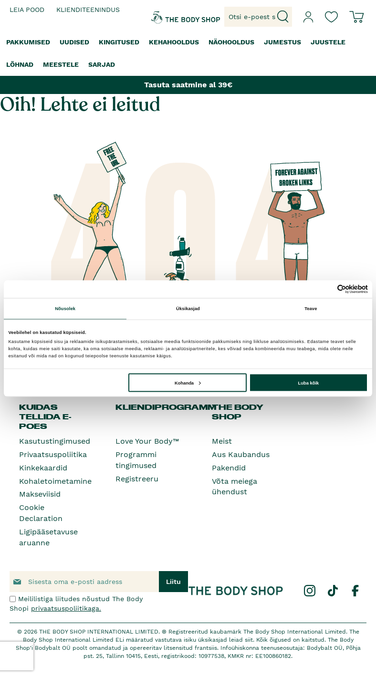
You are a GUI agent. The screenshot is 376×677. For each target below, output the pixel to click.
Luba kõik (308, 382)
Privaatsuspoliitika (53, 454)
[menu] (188, 53)
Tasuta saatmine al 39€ (188, 84)
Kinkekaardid (43, 467)
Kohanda (188, 382)
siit (249, 639)
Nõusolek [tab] (65, 308)
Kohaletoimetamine (55, 481)
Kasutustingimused (54, 441)
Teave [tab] (310, 308)
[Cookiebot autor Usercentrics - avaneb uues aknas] (326, 288)
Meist (222, 441)
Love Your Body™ (147, 441)
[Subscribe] (173, 581)
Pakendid (229, 467)
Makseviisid (40, 494)
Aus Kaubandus (241, 454)
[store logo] (164, 17)
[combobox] (258, 17)
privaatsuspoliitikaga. (66, 608)
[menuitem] (28, 42)
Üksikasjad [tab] (188, 308)
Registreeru (136, 478)
